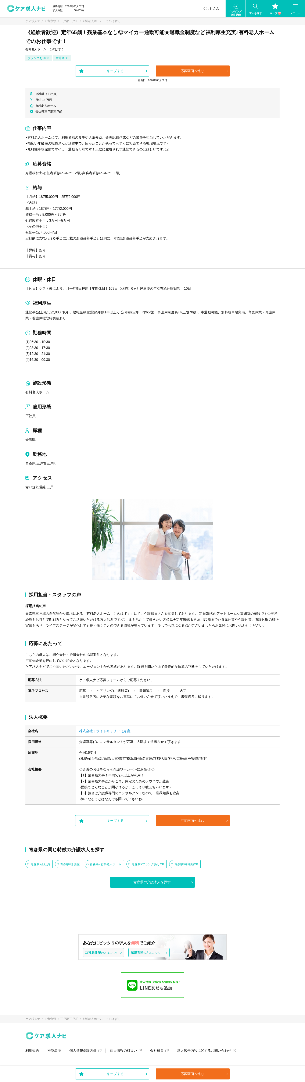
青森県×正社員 (40, 864)
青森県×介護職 (70, 864)
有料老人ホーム (37, 392)
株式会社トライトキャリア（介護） (106, 731)
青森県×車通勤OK (186, 864)
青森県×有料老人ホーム (105, 864)
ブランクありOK (39, 58)
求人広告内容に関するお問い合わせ (204, 1050)
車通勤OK (62, 58)
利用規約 (32, 1050)
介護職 (30, 439)
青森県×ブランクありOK (148, 864)
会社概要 (157, 1050)
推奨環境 (54, 1050)
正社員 (30, 416)
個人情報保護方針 (83, 1050)
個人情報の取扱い (123, 1050)
